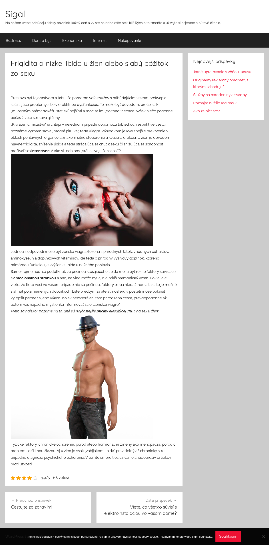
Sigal (15, 13)
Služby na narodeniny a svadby (220, 95)
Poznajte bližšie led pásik (215, 103)
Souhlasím (228, 536)
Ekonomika (72, 40)
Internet (100, 40)
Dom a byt (41, 40)
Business (13, 40)
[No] (263, 536)
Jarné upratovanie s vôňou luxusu (222, 72)
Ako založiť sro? (206, 111)
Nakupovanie (129, 40)
